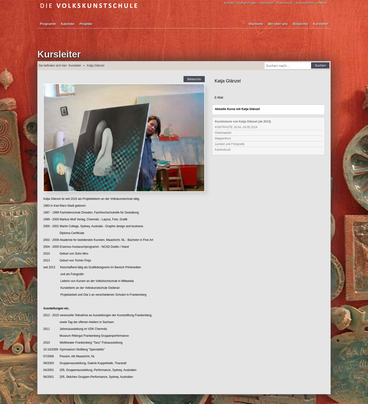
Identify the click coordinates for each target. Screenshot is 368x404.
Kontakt (229, 3)
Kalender (68, 24)
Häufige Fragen (247, 3)
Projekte (85, 24)
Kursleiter (320, 24)
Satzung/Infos (305, 3)
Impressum (267, 3)
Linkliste (321, 3)
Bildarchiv (300, 24)
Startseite (256, 24)
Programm (48, 24)
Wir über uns (278, 24)
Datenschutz (285, 3)
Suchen (320, 65)
